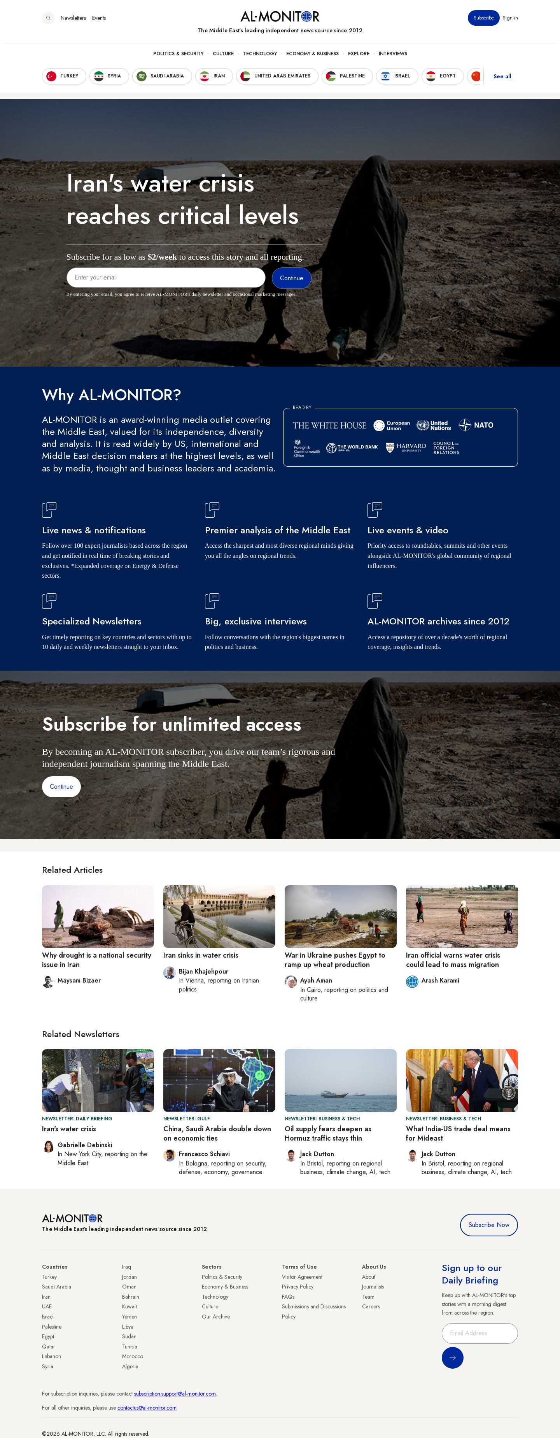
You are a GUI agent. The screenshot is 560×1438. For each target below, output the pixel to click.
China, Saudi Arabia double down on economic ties (217, 1133)
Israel (48, 1316)
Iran (46, 1297)
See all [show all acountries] (502, 81)
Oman (129, 1286)
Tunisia (129, 1346)
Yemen (129, 1316)
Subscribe (484, 22)
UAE (47, 1306)
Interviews (393, 58)
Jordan (129, 1277)
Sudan (129, 1336)
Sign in (510, 22)
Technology (260, 58)
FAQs (288, 1297)
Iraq (126, 1267)
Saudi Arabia (56, 1286)
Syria (47, 1366)
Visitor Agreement (302, 1277)
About (368, 1277)
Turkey (49, 1277)
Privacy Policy (297, 1286)
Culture (223, 58)
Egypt (48, 1336)
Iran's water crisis (69, 1129)
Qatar (48, 1346)
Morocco (132, 1356)
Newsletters (73, 23)
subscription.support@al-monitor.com (175, 1394)
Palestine (51, 1327)
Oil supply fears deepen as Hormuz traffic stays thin (328, 1133)
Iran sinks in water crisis (200, 955)
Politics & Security (178, 58)
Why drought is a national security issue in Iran (96, 959)
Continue (61, 786)
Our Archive (216, 1316)
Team (368, 1297)
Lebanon (51, 1356)
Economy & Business (312, 58)
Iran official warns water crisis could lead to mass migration (453, 959)
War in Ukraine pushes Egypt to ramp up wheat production (335, 959)
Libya (127, 1327)
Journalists (373, 1286)
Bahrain (130, 1297)
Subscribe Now (489, 1224)
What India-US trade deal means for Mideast (458, 1133)
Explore (358, 58)
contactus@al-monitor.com (147, 1408)
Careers (371, 1306)
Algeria (130, 1366)
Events (99, 23)
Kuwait (129, 1306)
